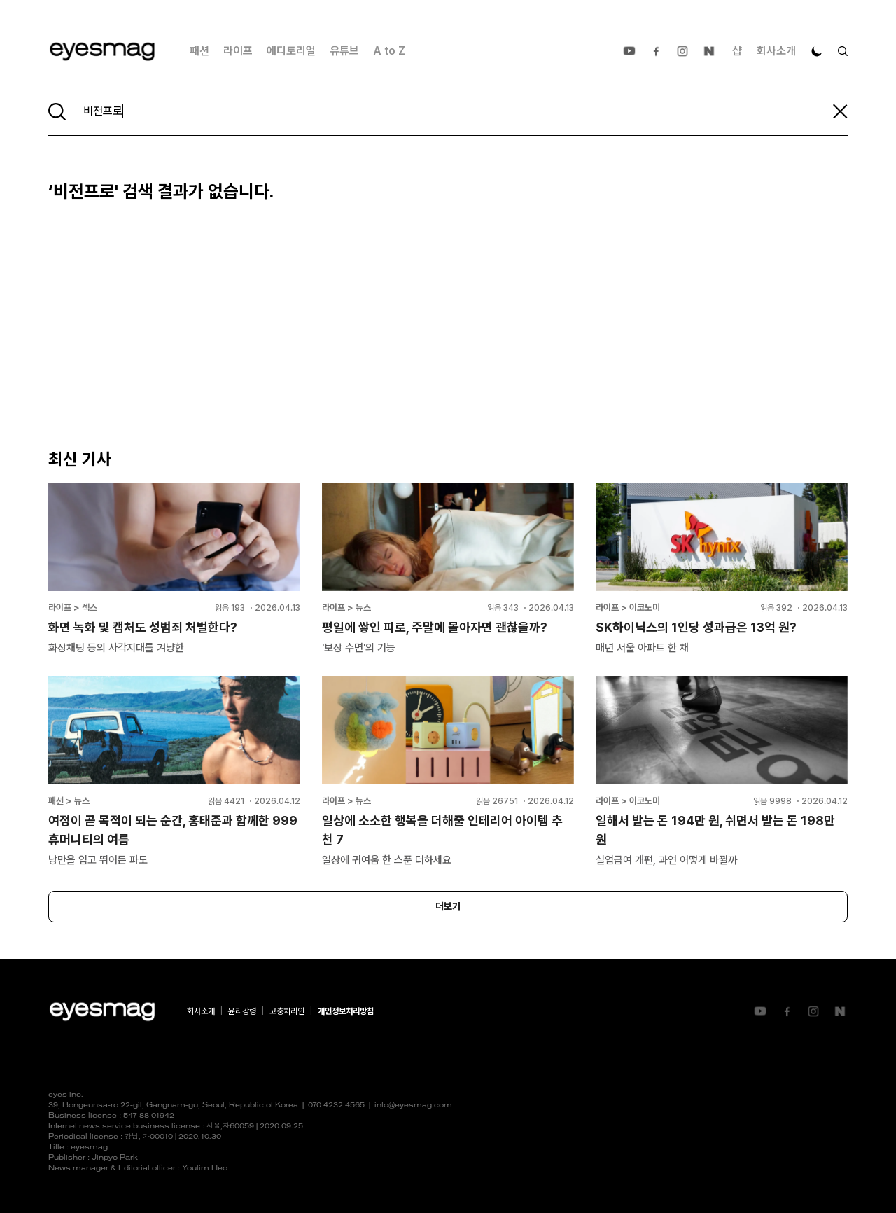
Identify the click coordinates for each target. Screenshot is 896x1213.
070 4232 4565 (336, 1105)
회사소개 (776, 50)
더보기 (448, 906)
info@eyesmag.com (413, 1105)
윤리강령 (242, 1011)
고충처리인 (287, 1011)
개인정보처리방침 (346, 1011)
